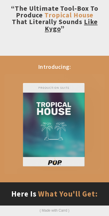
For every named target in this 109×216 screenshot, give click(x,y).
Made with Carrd (54, 210)
